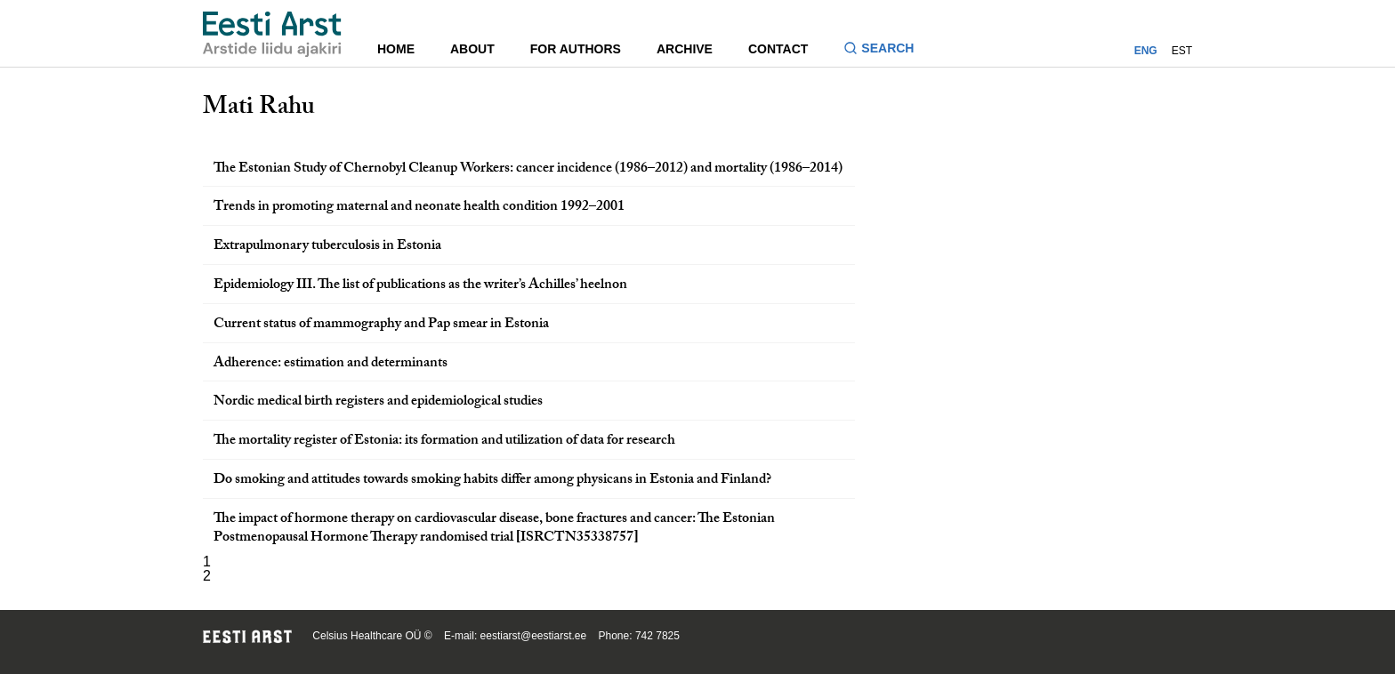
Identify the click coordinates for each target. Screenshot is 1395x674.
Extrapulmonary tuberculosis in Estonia (327, 247)
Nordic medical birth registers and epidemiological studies (378, 402)
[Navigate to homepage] (272, 34)
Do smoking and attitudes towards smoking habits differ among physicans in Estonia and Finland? (492, 481)
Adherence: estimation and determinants (331, 364)
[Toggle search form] (885, 50)
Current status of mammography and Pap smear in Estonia (381, 325)
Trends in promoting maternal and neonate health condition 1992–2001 (419, 208)
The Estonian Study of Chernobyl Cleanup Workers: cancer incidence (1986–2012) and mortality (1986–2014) (528, 169)
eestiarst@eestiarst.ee (533, 636)
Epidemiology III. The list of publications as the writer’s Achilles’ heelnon (420, 286)
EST (1182, 50)
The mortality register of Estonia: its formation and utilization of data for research (444, 441)
